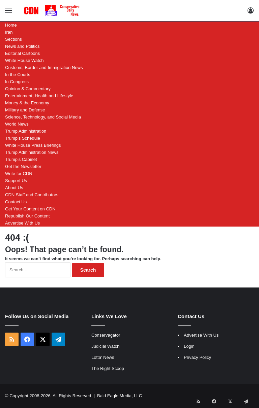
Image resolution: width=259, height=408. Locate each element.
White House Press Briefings (33, 145)
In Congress (17, 81)
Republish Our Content (27, 215)
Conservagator (105, 335)
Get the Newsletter (23, 166)
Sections (13, 39)
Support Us (16, 180)
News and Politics (22, 46)
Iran (8, 32)
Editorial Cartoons (22, 53)
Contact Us (16, 201)
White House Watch (24, 60)
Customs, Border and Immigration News (44, 67)
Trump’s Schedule (22, 138)
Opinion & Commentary (28, 88)
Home (11, 25)
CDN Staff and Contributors (31, 194)
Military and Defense (25, 109)
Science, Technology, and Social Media (43, 117)
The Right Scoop (107, 368)
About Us (14, 187)
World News (17, 124)
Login (189, 346)
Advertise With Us (22, 223)
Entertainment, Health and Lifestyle (39, 95)
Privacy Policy (197, 357)
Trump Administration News (31, 152)
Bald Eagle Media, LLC (119, 395)
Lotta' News (102, 357)
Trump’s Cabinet (21, 159)
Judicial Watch (105, 346)
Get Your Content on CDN (30, 208)
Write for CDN (18, 173)
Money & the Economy (27, 102)
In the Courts (17, 74)
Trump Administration (25, 131)
